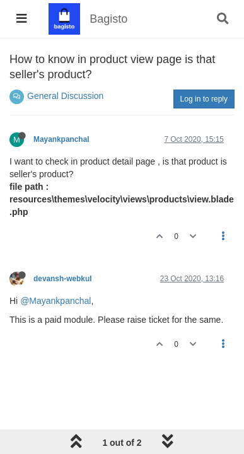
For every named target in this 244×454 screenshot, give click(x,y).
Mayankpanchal (61, 139)
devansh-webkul (62, 278)
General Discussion (65, 96)
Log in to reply (204, 99)
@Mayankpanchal (55, 301)
